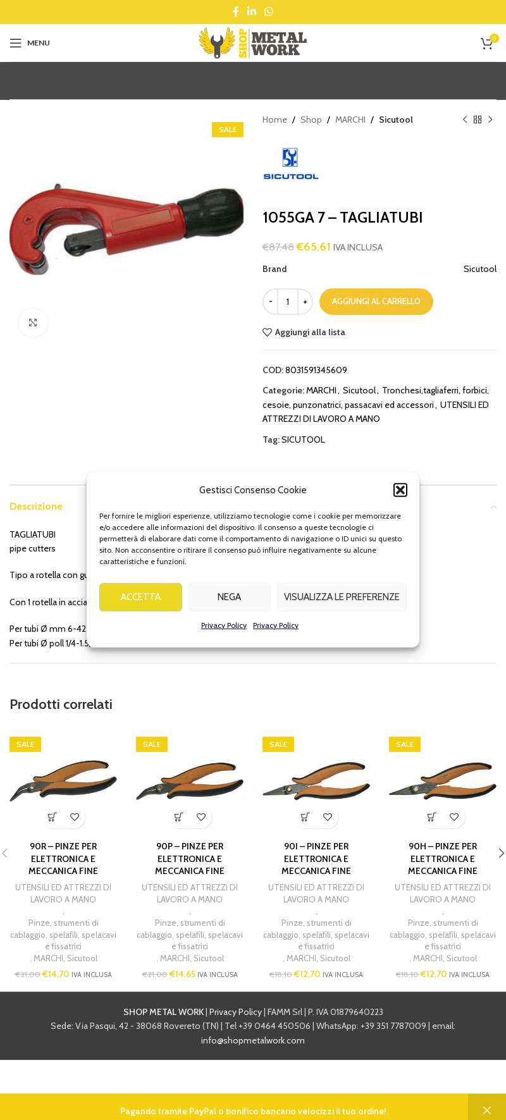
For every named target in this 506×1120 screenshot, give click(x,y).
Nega (229, 615)
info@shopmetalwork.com (253, 1040)
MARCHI (350, 119)
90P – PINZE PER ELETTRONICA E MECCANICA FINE (190, 858)
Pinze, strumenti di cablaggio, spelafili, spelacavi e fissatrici (63, 934)
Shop (311, 119)
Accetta (141, 615)
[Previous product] (465, 119)
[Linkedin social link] (251, 12)
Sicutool (396, 119)
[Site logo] (253, 41)
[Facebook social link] (235, 12)
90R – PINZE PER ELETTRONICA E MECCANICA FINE (63, 858)
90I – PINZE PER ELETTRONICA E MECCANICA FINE (316, 858)
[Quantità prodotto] (287, 301)
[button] (400, 508)
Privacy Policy (224, 643)
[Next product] (490, 119)
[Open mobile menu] (29, 43)
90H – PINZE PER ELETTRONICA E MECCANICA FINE (443, 858)
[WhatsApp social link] (269, 12)
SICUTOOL (303, 439)
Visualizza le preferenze (342, 615)
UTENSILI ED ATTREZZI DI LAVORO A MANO (63, 893)
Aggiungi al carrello (376, 301)
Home (274, 119)
